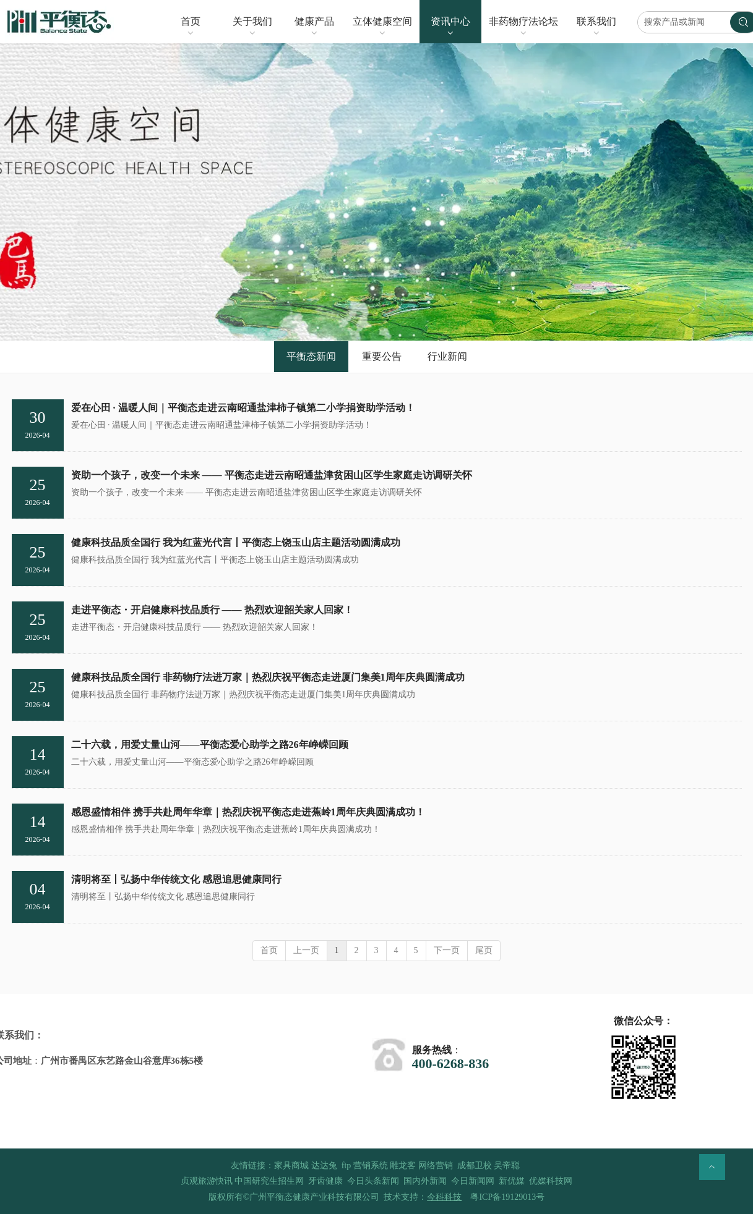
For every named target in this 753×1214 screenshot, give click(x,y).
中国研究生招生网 (269, 1181)
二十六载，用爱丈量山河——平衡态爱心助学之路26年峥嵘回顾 (209, 744)
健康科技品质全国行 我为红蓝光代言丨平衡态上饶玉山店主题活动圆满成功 (235, 542)
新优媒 (512, 1181)
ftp (346, 1165)
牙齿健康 (325, 1181)
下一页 (447, 950)
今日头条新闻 (373, 1181)
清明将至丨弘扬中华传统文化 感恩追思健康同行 (176, 879)
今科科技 (444, 1197)
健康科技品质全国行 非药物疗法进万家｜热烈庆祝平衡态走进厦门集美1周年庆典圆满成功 (268, 677)
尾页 (484, 950)
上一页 (306, 950)
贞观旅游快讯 (207, 1181)
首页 (269, 950)
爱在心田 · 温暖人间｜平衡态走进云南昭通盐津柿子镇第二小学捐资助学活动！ (243, 407)
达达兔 (324, 1165)
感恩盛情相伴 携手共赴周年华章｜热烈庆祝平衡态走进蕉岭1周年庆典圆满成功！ (248, 812)
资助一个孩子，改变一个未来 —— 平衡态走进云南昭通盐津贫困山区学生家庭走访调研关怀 (271, 475)
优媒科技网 (550, 1181)
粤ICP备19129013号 (507, 1197)
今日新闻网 (472, 1181)
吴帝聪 (507, 1165)
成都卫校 (474, 1165)
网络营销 (435, 1165)
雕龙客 (403, 1165)
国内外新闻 (425, 1181)
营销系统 (370, 1165)
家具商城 (291, 1165)
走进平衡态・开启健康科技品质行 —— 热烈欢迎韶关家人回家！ (212, 610)
